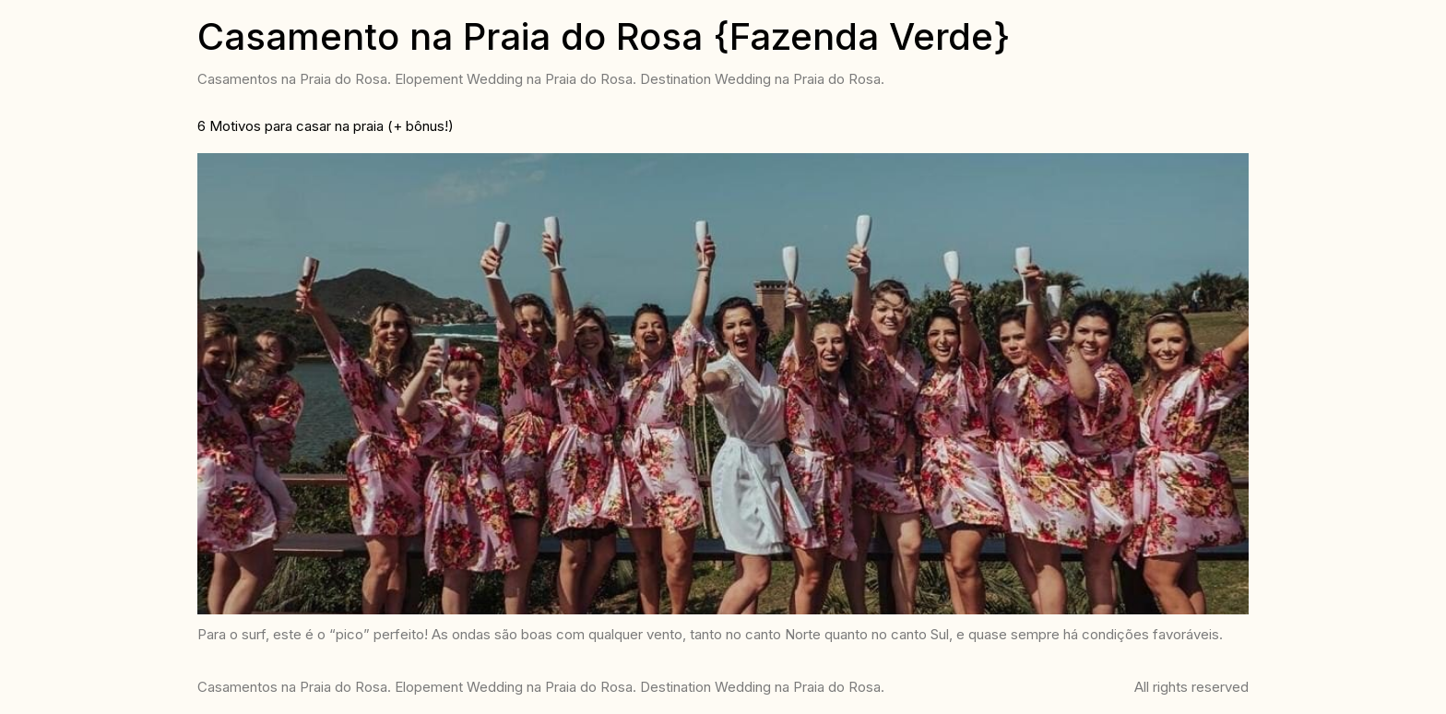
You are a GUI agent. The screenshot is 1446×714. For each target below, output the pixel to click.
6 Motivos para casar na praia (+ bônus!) (325, 126)
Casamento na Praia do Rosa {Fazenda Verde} (603, 36)
